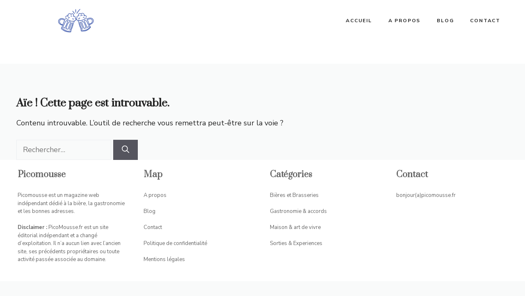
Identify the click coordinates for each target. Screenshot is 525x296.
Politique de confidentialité (175, 243)
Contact (485, 20)
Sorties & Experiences (296, 243)
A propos (404, 20)
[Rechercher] (125, 150)
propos (157, 195)
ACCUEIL (359, 20)
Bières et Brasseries (294, 195)
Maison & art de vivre (295, 227)
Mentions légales (164, 259)
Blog (445, 20)
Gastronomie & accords (298, 211)
